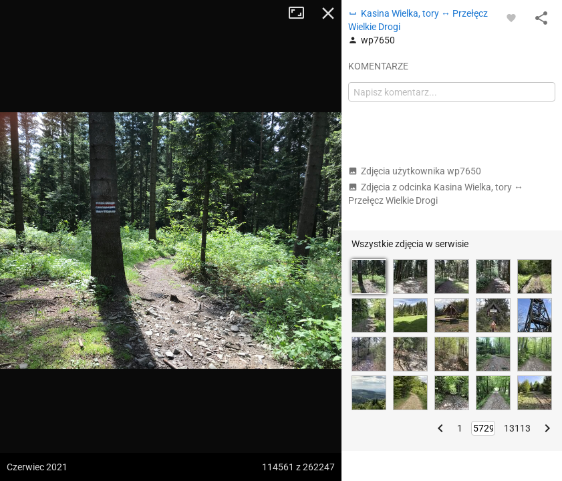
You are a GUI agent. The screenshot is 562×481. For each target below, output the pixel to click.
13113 (517, 428)
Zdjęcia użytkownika (414, 171)
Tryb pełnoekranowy (301, 13)
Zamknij (328, 13)
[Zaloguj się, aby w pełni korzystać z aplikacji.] (511, 17)
